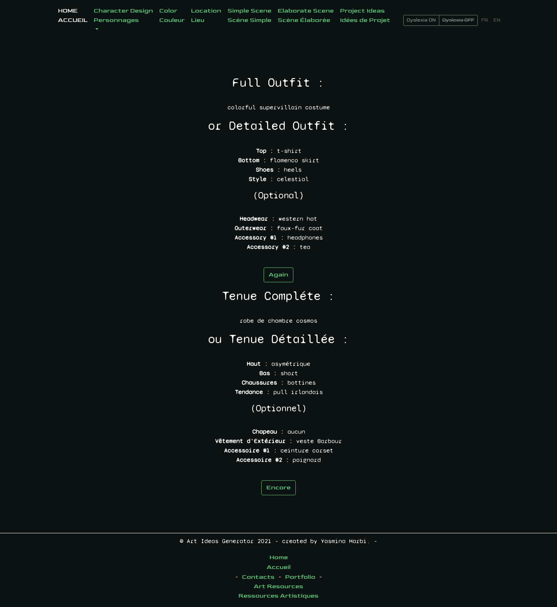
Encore (278, 487)
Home (278, 557)
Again (278, 274)
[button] (123, 20)
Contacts (258, 577)
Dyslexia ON (421, 20)
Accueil (279, 567)
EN (497, 20)
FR (484, 20)
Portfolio (300, 577)
